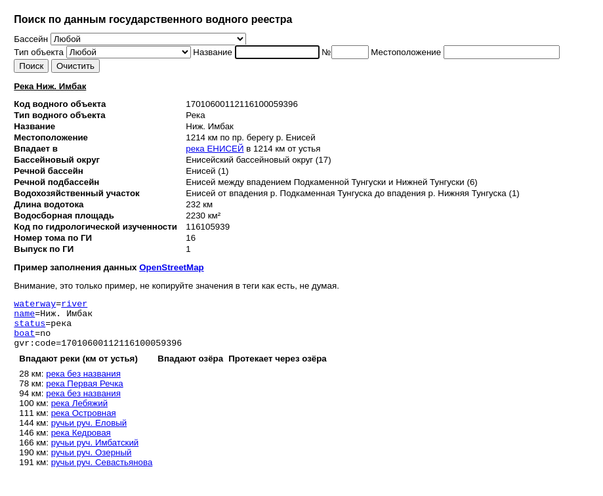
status (29, 329)
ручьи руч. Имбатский (95, 452)
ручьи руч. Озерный (91, 462)
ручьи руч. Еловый (89, 433)
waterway (35, 305)
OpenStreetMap (171, 267)
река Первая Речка (84, 393)
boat (24, 340)
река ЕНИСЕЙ (214, 149)
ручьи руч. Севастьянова (102, 472)
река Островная (83, 423)
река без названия (83, 383)
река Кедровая (81, 442)
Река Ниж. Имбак (50, 86)
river (74, 305)
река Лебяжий (79, 413)
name (24, 317)
